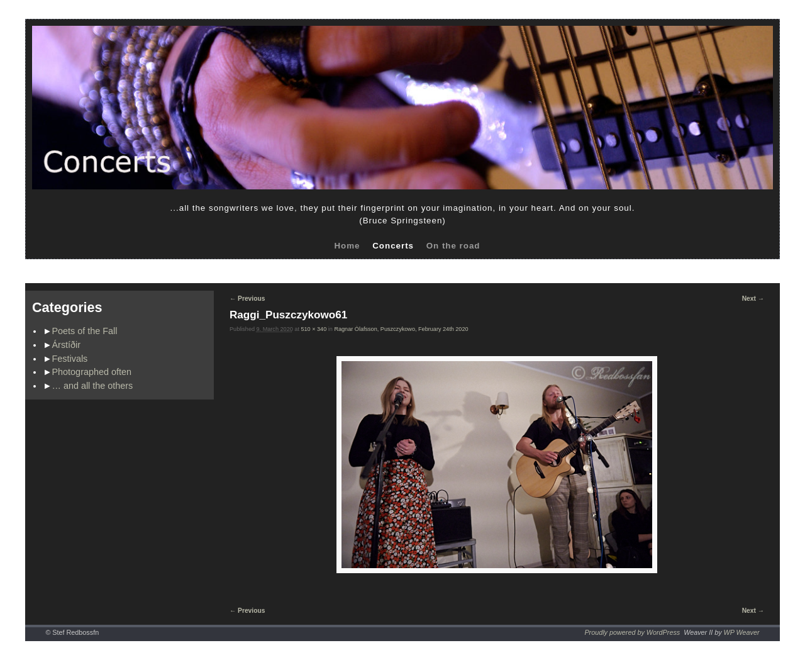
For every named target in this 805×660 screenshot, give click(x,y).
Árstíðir (66, 345)
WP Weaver (742, 632)
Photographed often (91, 372)
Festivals (70, 359)
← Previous (247, 298)
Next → (753, 298)
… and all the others (92, 386)
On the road (453, 245)
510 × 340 (313, 329)
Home (347, 245)
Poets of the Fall (85, 331)
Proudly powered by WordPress (632, 632)
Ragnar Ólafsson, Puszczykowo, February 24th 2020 (401, 329)
